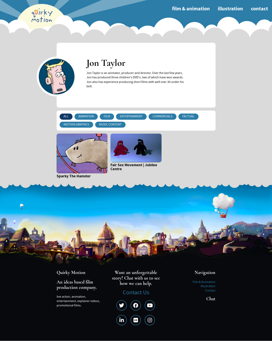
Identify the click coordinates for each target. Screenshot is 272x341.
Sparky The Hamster (74, 176)
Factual (188, 116)
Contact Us (136, 292)
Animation (86, 116)
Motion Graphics (76, 124)
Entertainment (131, 116)
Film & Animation (191, 8)
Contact (259, 8)
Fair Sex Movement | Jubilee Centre (133, 167)
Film (107, 116)
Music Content (110, 124)
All (66, 116)
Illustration (230, 8)
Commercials (162, 116)
